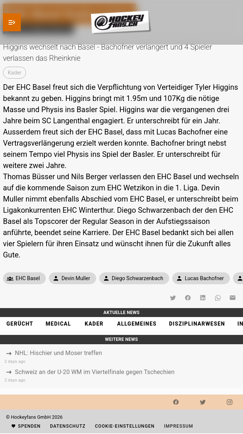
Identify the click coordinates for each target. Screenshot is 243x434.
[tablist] (121, 323)
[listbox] (121, 366)
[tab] (19, 323)
